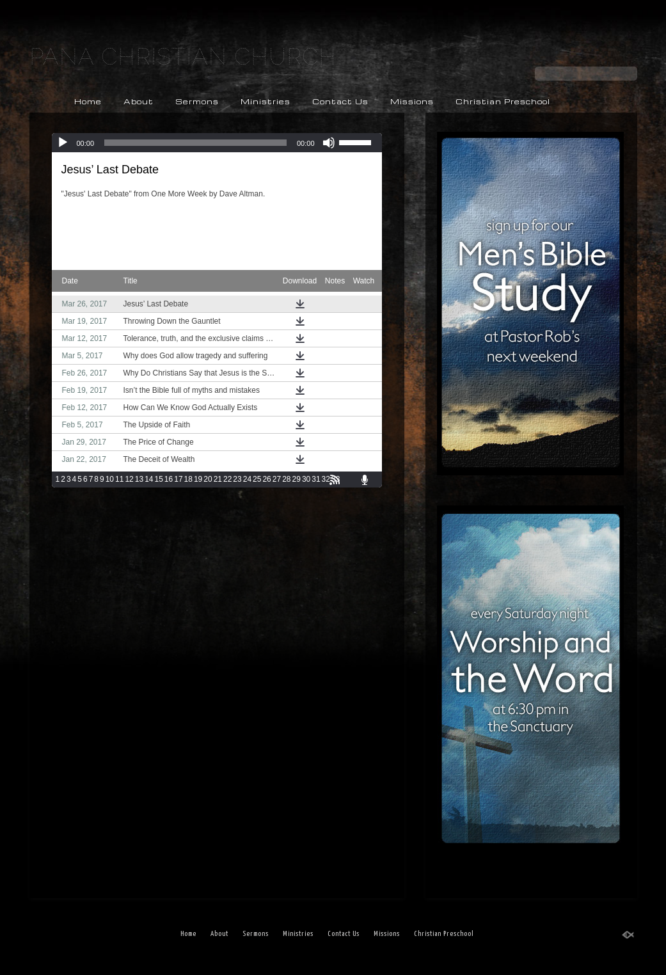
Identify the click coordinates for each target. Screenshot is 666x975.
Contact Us (340, 101)
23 (237, 479)
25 (257, 479)
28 (286, 479)
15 (158, 479)
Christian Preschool (503, 101)
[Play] (62, 142)
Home (88, 101)
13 (139, 479)
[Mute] (328, 142)
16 (168, 479)
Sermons (197, 101)
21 (218, 479)
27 (277, 479)
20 (207, 479)
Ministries (265, 101)
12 (129, 479)
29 (296, 479)
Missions (412, 101)
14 (149, 479)
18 (188, 479)
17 (178, 479)
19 (198, 479)
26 (266, 479)
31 (316, 479)
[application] (217, 142)
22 (227, 479)
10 (110, 479)
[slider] (195, 142)
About (138, 101)
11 (119, 479)
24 (247, 479)
